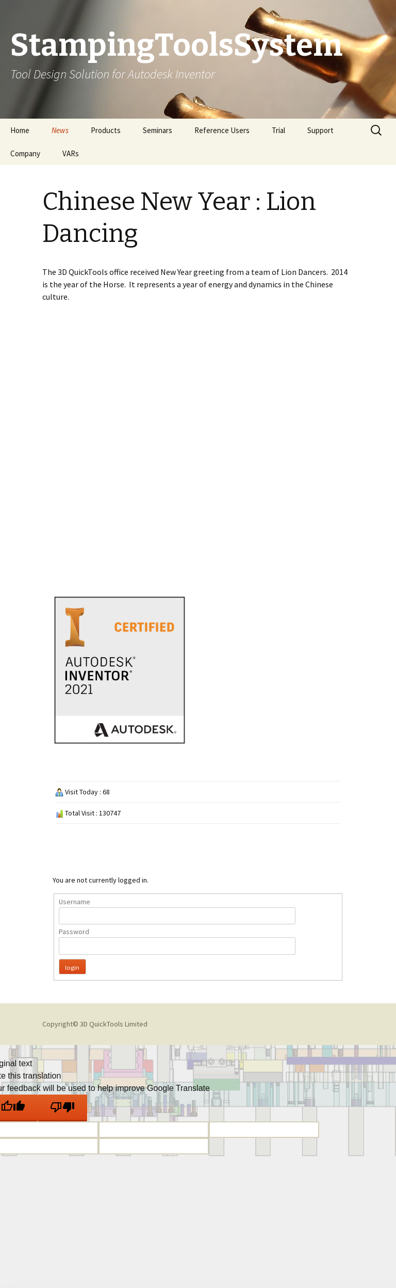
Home (19, 130)
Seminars (157, 130)
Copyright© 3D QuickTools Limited (94, 1024)
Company (25, 153)
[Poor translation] (62, 1108)
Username (74, 901)
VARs (70, 153)
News (60, 130)
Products (106, 130)
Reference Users (222, 130)
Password (74, 931)
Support (320, 130)
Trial (278, 130)
